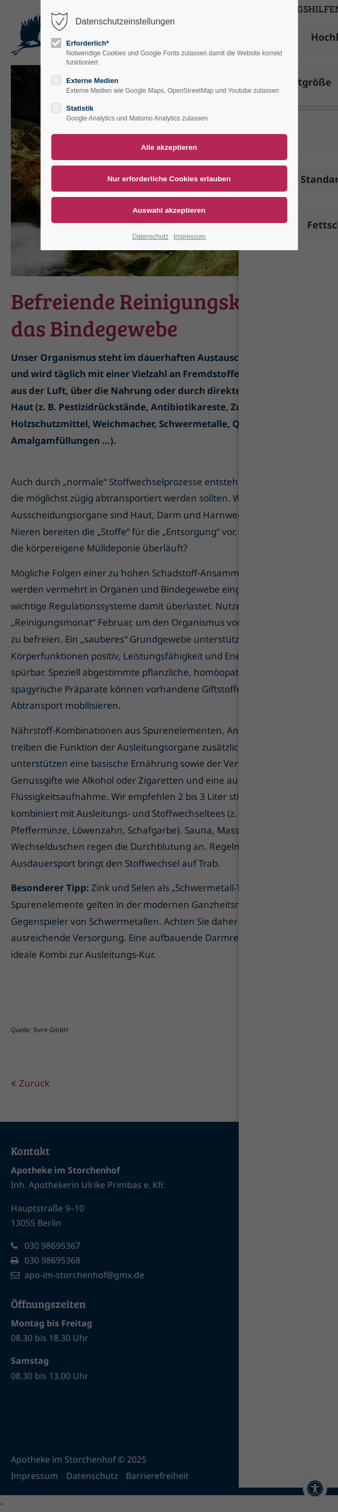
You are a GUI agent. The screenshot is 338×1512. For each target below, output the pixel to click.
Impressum (190, 236)
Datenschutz (150, 236)
